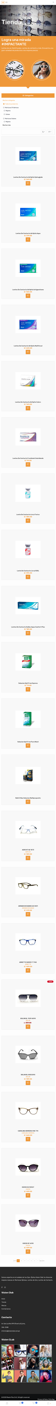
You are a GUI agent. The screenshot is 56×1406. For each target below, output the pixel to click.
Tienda (3, 1302)
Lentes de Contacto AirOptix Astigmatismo (28, 290)
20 (49, 132)
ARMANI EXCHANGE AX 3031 (28, 906)
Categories (28, 95)
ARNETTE (28, 964)
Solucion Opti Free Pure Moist (28, 742)
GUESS (28, 1189)
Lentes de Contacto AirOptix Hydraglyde (28, 177)
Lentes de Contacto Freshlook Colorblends (28, 458)
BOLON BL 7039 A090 (28, 1018)
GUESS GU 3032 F (28, 1187)
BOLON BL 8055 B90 (28, 1075)
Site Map (52, 1399)
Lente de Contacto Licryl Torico (28, 514)
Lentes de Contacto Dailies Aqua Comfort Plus (28, 627)
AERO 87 (28, 852)
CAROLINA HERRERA (28, 1133)
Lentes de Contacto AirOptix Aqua (28, 233)
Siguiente (41, 1260)
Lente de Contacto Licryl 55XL (28, 571)
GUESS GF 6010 (28, 1243)
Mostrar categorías (9, 100)
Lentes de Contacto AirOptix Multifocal (28, 346)
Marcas (3, 1305)
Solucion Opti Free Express (28, 683)
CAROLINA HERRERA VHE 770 (28, 1131)
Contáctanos (6, 1309)
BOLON (28, 1020)
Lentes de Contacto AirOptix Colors (28, 402)
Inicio (3, 1299)
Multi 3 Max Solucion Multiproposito (28, 798)
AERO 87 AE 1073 (28, 850)
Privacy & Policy (43, 1399)
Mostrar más (7, 125)
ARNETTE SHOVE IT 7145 (28, 962)
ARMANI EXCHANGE (28, 908)
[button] (43, 132)
